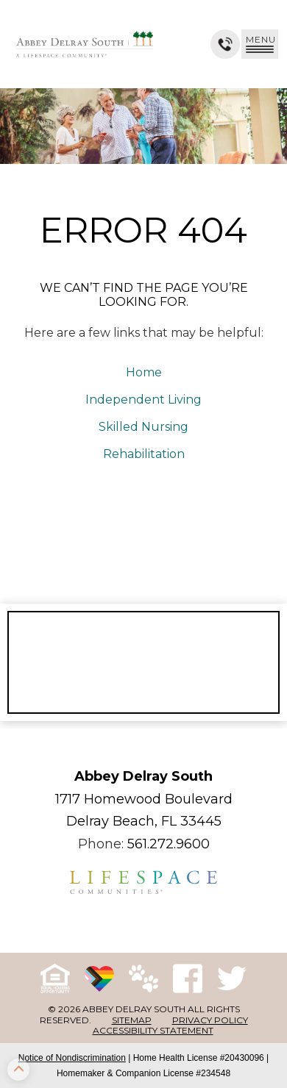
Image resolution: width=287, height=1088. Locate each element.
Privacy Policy (210, 1020)
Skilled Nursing (143, 427)
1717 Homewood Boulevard (144, 799)
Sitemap (132, 1020)
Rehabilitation (144, 454)
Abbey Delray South (143, 776)
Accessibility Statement (153, 1030)
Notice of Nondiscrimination (72, 1058)
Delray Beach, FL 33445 (144, 821)
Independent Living (143, 400)
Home (144, 372)
